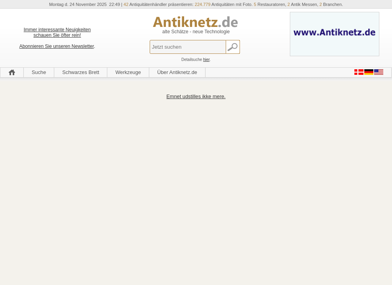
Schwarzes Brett (80, 72)
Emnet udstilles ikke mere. (195, 96)
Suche (39, 72)
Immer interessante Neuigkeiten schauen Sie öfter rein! (57, 32)
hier (206, 59)
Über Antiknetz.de (177, 72)
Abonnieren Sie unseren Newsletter (56, 46)
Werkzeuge (128, 72)
